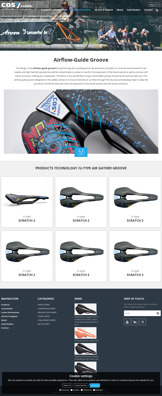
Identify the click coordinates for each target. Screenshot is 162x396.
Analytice (75, 390)
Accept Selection (81, 385)
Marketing (98, 390)
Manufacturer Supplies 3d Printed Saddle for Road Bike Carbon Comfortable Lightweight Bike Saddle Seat (89, 321)
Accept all (94, 385)
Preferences (86, 390)
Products (45, 9)
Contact (148, 9)
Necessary (64, 390)
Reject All (66, 385)
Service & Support (104, 9)
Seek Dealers (133, 9)
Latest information (81, 9)
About (120, 9)
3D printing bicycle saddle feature (88, 340)
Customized (60, 9)
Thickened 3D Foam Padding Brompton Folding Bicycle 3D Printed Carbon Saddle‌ (90, 357)
